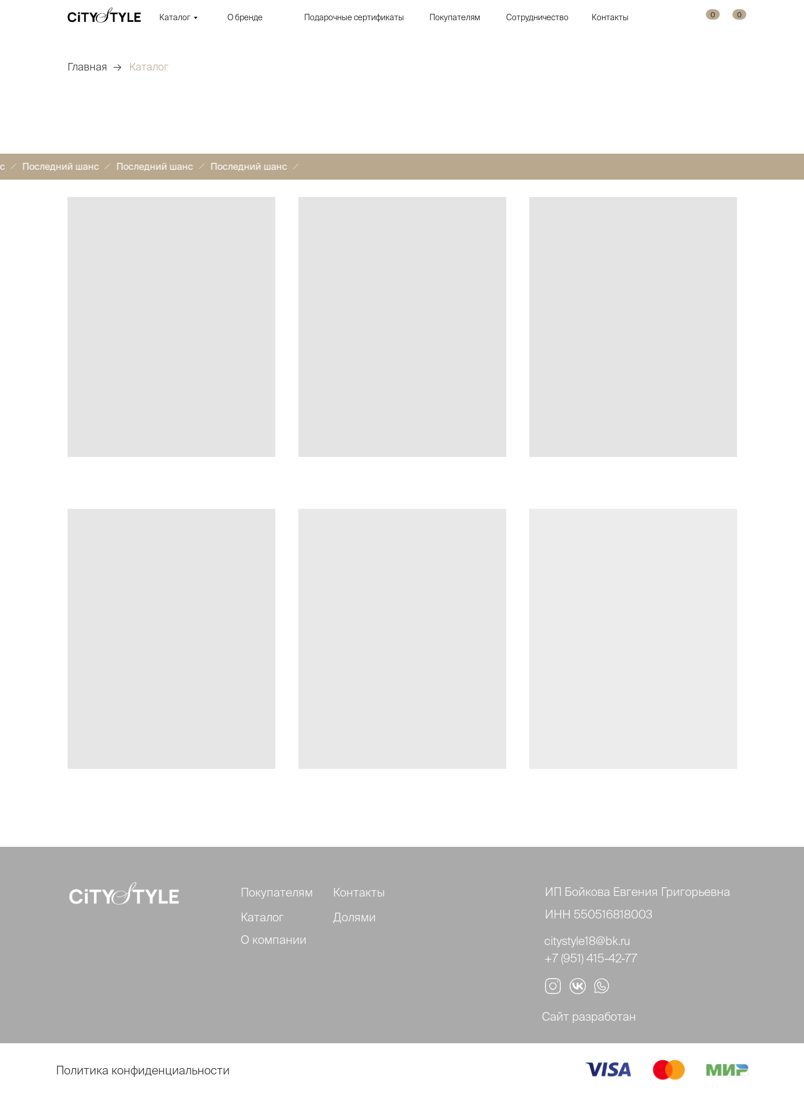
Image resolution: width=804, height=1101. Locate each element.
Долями (354, 917)
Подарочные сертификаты (354, 17)
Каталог (174, 17)
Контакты (610, 17)
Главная (87, 67)
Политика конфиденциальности (143, 1070)
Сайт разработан (589, 1016)
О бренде (245, 17)
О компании (273, 939)
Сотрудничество (537, 17)
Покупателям (454, 17)
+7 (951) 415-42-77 (590, 958)
